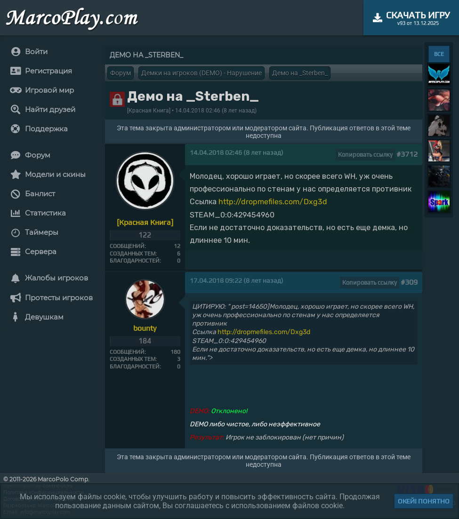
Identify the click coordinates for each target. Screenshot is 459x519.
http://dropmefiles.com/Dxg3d (272, 201)
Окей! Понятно (424, 501)
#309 (409, 282)
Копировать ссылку (365, 154)
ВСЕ (439, 54)
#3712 (407, 154)
